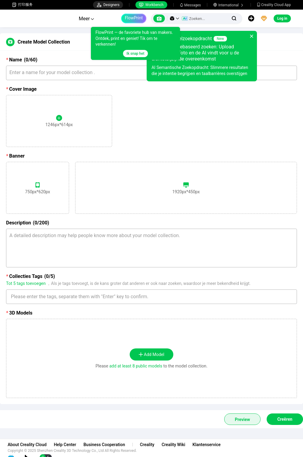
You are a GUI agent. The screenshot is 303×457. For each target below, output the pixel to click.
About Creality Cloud (31, 444)
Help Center (69, 444)
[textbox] (151, 296)
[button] (174, 18)
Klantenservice (211, 444)
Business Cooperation (108, 444)
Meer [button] (86, 18)
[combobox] (151, 294)
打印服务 (22, 4)
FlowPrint (134, 17)
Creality (152, 444)
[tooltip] (135, 43)
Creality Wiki (178, 444)
